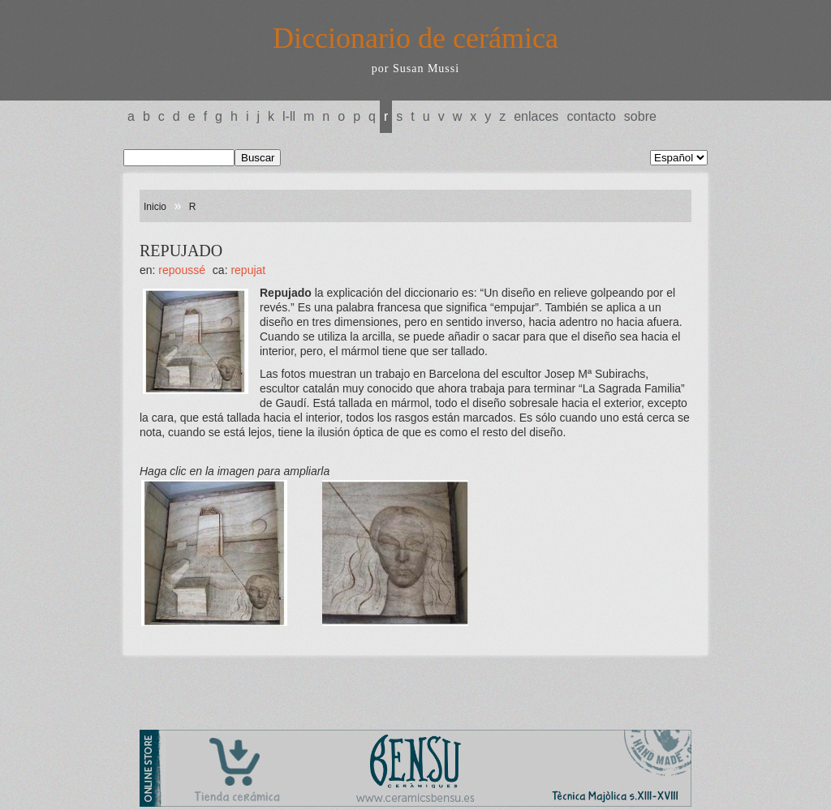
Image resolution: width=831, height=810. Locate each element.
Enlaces (536, 116)
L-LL (288, 116)
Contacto (590, 116)
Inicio (155, 206)
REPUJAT (247, 270)
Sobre (640, 116)
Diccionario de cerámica (415, 38)
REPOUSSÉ (181, 270)
